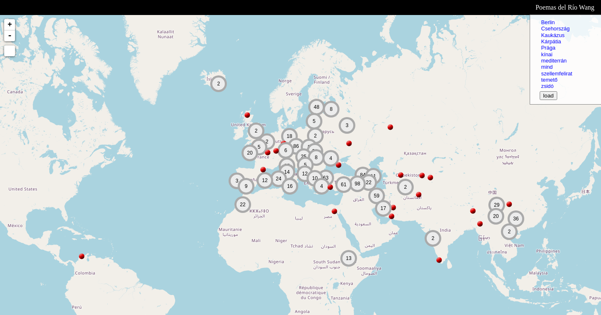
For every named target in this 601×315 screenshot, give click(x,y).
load (548, 95)
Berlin (548, 22)
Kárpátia (551, 41)
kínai (546, 54)
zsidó (547, 86)
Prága (548, 48)
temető (549, 80)
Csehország (555, 28)
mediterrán (553, 61)
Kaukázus (552, 35)
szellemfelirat (556, 73)
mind (547, 67)
